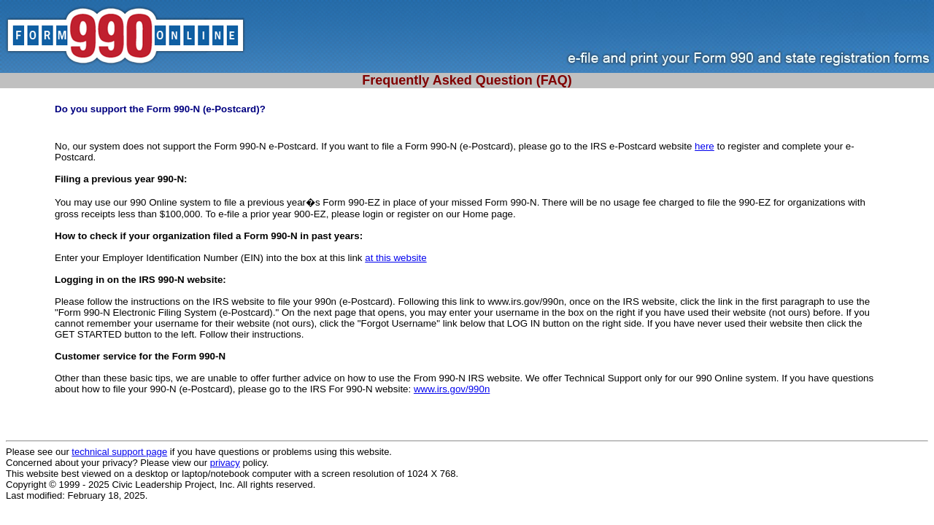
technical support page (119, 451)
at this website (395, 257)
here (704, 146)
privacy (225, 462)
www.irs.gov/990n (452, 389)
